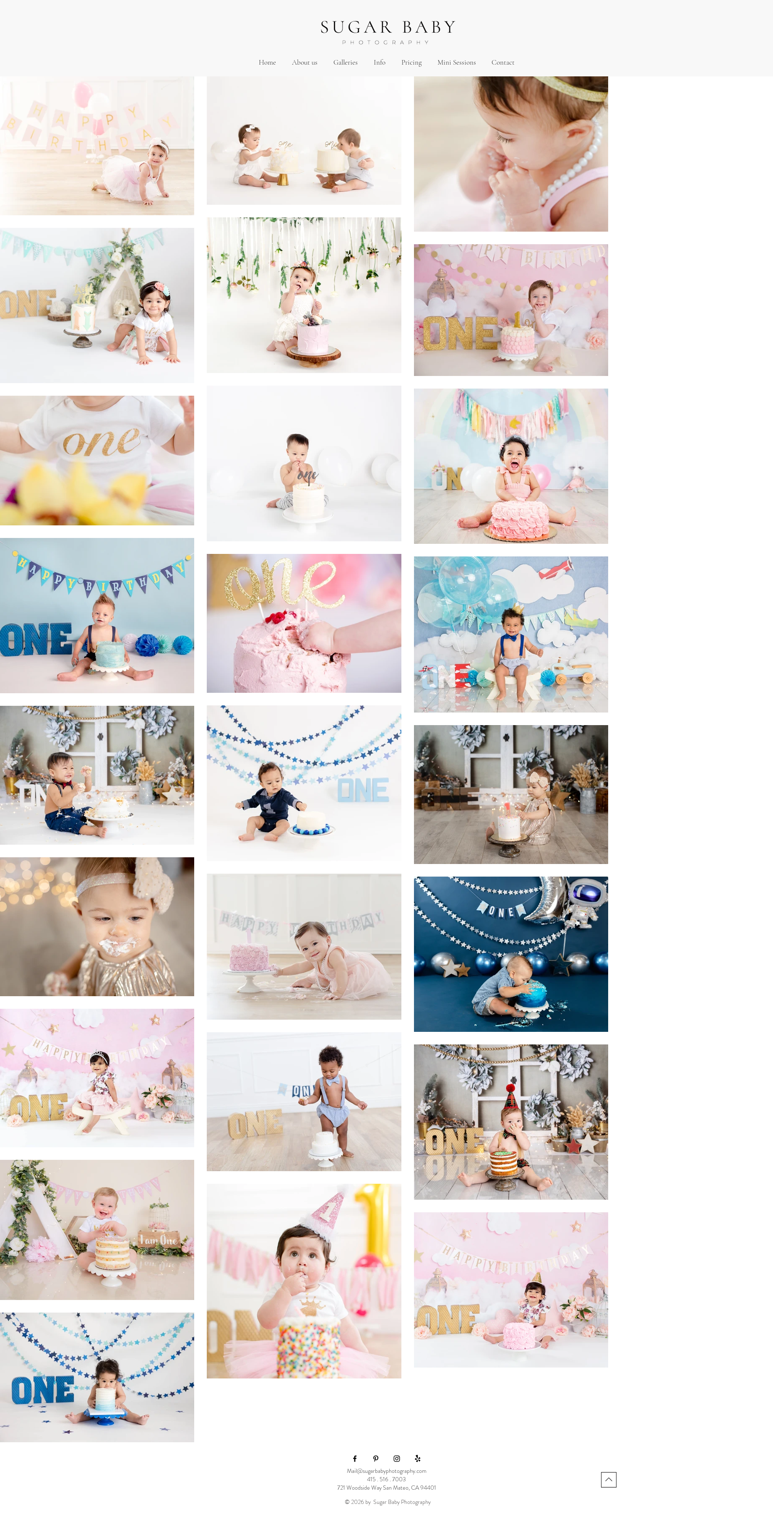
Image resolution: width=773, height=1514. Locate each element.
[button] (345, 62)
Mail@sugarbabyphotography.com (387, 1471)
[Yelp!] (418, 1458)
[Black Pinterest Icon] (376, 1458)
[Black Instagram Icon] (397, 1458)
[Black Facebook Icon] (355, 1458)
